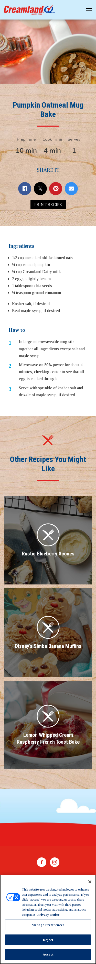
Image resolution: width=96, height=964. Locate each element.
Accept (48, 954)
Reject (48, 940)
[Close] (89, 881)
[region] (48, 919)
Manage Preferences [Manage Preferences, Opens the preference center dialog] (48, 925)
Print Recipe (48, 204)
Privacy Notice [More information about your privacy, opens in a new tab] (48, 914)
